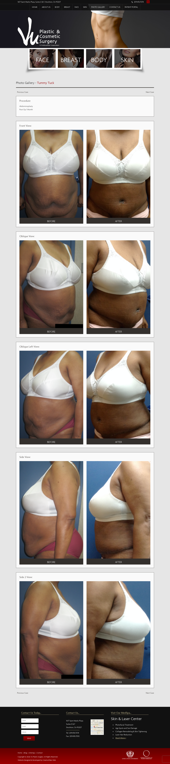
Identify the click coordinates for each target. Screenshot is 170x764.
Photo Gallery (98, 7)
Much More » (120, 738)
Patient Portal (131, 7)
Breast (67, 7)
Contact (40, 753)
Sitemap (32, 753)
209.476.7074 (139, 2)
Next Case (150, 92)
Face (77, 7)
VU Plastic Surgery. (36, 757)
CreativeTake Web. (49, 760)
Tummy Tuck (45, 83)
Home (34, 7)
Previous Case (22, 92)
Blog (25, 753)
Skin (85, 7)
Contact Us (114, 7)
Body (57, 7)
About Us (46, 7)
